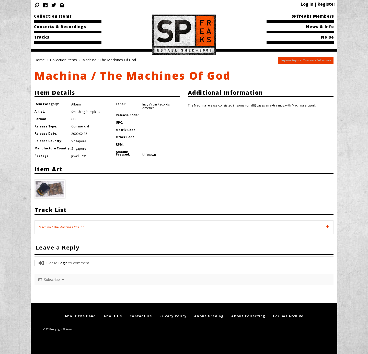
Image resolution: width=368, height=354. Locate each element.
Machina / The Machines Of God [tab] (62, 227)
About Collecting (248, 316)
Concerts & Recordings (60, 26)
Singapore (78, 141)
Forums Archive (288, 316)
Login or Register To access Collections (306, 60)
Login (62, 263)
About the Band (80, 316)
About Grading (209, 316)
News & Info (320, 26)
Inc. (144, 104)
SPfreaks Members (313, 16)
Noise (327, 37)
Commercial (80, 126)
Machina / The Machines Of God (132, 75)
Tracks (41, 37)
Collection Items (53, 16)
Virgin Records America (156, 106)
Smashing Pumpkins (85, 112)
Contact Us (141, 316)
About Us (112, 316)
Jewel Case (79, 156)
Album (76, 104)
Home (39, 59)
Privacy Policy (173, 316)
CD (73, 119)
